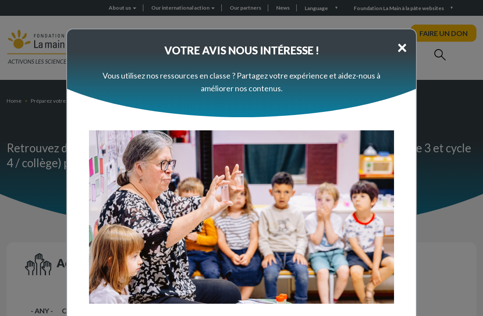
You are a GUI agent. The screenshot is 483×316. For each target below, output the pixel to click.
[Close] (402, 47)
